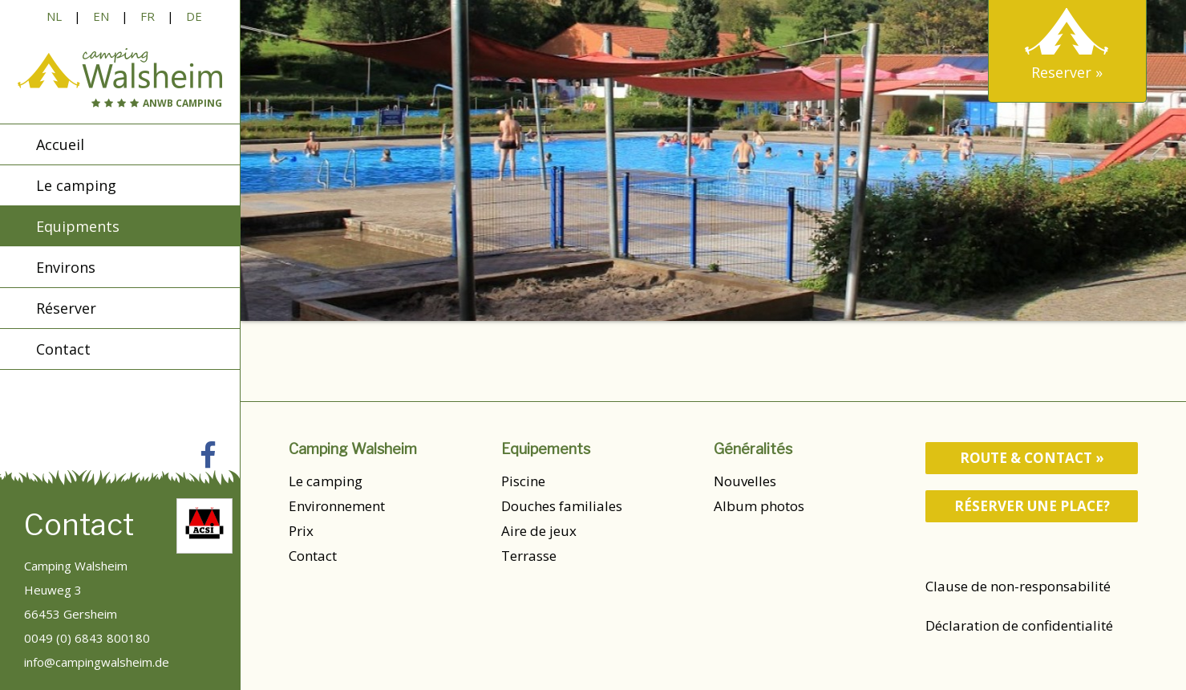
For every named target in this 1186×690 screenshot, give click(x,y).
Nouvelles (745, 481)
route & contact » (1032, 457)
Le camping (325, 481)
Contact (313, 555)
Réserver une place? (1032, 506)
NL (54, 16)
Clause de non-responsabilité (1018, 586)
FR (147, 16)
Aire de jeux (539, 531)
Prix (301, 531)
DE (194, 16)
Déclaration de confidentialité (1019, 625)
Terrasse (529, 555)
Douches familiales (561, 506)
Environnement (337, 506)
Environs (65, 268)
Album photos (759, 506)
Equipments (77, 227)
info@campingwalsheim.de (96, 662)
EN (101, 16)
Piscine (523, 481)
